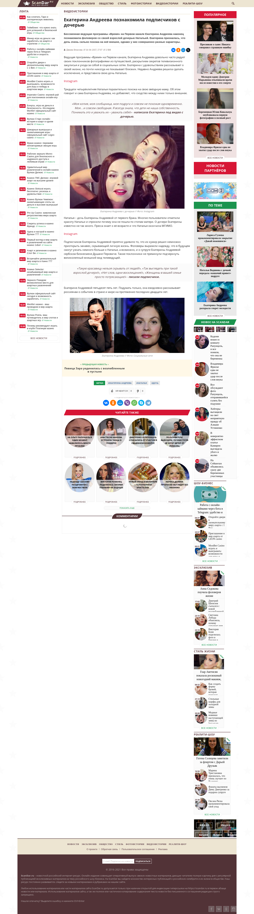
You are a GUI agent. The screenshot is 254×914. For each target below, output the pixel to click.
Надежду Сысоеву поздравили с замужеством (79, 484)
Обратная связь (109, 849)
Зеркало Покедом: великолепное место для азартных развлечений (40, 284)
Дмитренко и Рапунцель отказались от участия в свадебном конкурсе (143, 440)
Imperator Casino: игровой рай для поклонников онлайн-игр (43, 97)
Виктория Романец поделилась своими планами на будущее (111, 484)
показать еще (127, 508)
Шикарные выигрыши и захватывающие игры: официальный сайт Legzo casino (40, 133)
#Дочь (155, 383)
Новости (67, 3)
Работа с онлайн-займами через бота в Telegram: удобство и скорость (41, 53)
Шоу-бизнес (203, 483)
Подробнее (80, 457)
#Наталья (141, 383)
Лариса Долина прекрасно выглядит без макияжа (174, 484)
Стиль (122, 3)
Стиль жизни (204, 651)
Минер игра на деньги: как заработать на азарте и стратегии (41, 41)
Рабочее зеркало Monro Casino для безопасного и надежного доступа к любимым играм (41, 157)
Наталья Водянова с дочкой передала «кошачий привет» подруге (215, 273)
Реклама (162, 849)
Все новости (39, 338)
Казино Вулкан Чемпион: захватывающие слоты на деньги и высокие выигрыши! (42, 203)
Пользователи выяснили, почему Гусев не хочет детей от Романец (174, 441)
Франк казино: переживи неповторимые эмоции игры (42, 146)
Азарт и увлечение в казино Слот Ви (41, 252)
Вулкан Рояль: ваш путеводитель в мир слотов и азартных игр (42, 318)
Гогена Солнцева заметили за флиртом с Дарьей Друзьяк (212, 762)
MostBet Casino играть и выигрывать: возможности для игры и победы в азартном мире (41, 85)
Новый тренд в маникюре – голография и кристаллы (143, 484)
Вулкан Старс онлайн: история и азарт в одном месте (40, 122)
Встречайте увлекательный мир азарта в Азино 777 (41, 261)
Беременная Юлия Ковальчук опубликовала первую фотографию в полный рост (215, 115)
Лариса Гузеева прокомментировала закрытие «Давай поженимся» (215, 238)
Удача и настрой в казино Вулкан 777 (40, 233)
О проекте (92, 849)
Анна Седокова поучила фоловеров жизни (209, 592)
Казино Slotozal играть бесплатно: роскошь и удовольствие (40, 191)
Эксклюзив (86, 3)
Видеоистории (167, 3)
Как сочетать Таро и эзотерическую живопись (40, 20)
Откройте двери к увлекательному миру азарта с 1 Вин (42, 65)
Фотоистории (141, 3)
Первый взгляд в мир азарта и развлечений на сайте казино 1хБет (42, 242)
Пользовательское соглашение (138, 849)
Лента (24, 11)
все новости (215, 158)
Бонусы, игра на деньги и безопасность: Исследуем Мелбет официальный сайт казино (41, 109)
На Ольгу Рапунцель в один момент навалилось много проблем (80, 441)
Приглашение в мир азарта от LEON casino (43, 74)
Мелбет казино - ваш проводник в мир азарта (39, 307)
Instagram (70, 81)
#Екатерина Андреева (120, 383)
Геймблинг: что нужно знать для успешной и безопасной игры (42, 30)
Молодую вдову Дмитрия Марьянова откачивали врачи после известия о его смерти (215, 80)
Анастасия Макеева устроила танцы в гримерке (111, 440)
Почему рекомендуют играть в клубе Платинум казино (42, 328)
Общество (106, 3)
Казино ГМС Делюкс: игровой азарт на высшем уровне (42, 181)
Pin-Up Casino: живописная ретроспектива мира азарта (41, 215)
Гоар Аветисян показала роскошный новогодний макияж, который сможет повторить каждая (209, 679)
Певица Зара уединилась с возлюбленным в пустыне (94, 370)
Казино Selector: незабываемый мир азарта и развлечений (42, 272)
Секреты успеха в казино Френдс (40, 225)
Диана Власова (74, 49)
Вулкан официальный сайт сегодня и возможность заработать (41, 296)
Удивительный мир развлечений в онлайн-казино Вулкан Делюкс (43, 170)
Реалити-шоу (192, 3)
